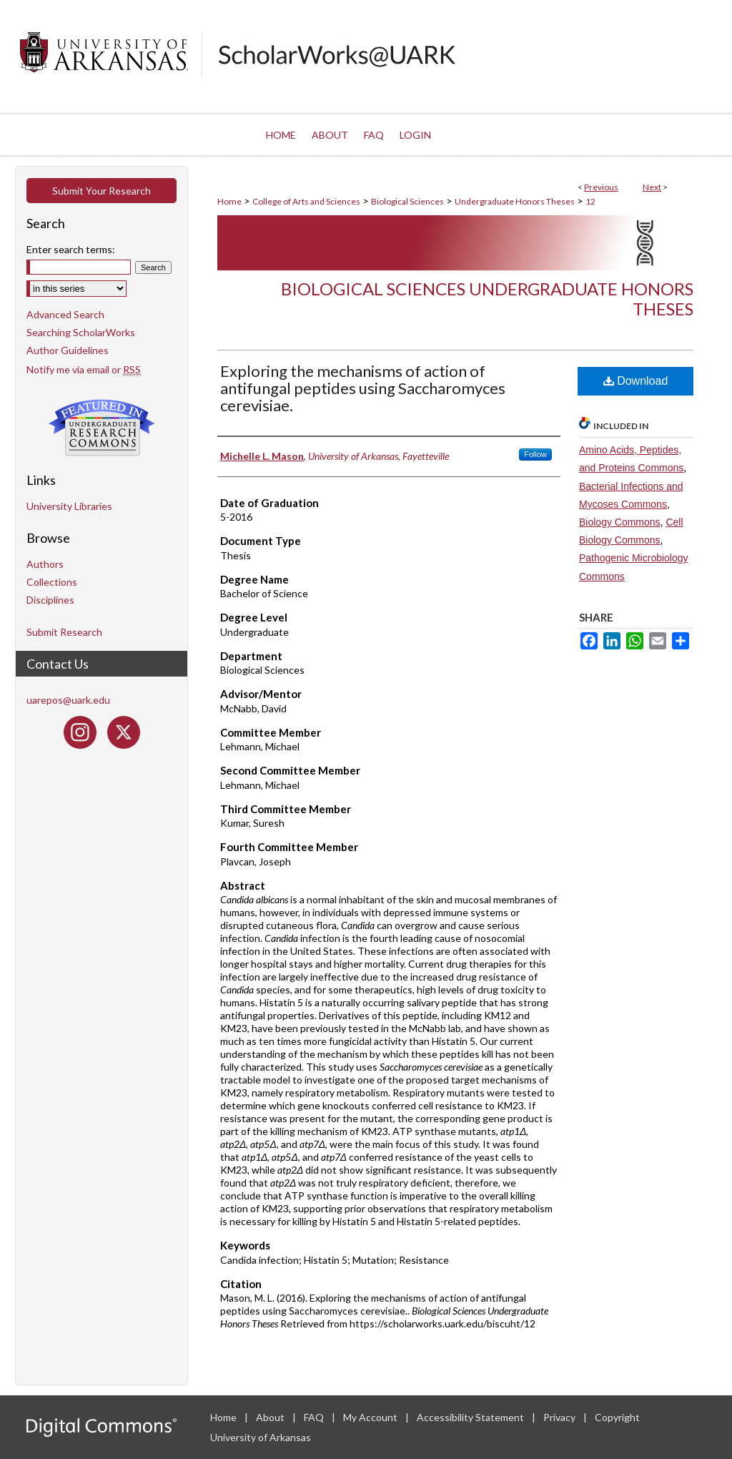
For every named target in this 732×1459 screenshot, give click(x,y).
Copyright (617, 1417)
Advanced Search (65, 314)
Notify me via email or (83, 369)
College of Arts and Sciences (306, 201)
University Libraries (69, 506)
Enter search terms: (70, 249)
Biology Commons (620, 522)
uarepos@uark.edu (68, 700)
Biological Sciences (407, 201)
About (271, 1417)
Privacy (560, 1417)
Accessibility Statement (471, 1417)
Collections (51, 582)
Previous (601, 187)
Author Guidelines (67, 350)
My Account (371, 1417)
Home (229, 201)
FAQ (315, 1417)
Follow (535, 454)
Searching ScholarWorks (80, 332)
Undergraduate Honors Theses (515, 201)
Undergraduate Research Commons (101, 427)
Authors (45, 564)
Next (652, 187)
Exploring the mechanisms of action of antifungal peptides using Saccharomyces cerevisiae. (362, 388)
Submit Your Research (101, 191)
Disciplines (50, 600)
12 (590, 201)
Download (635, 381)
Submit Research (64, 632)
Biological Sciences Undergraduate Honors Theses (487, 299)
